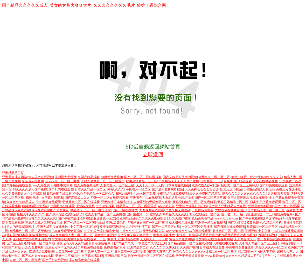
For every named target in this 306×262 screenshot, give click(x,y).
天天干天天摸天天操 (150, 185)
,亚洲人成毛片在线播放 (52, 227)
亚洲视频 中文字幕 (257, 231)
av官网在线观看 (200, 231)
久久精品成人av (245, 239)
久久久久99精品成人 (20, 202)
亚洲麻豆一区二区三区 (228, 231)
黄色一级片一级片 (243, 177)
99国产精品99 (267, 235)
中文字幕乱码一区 (278, 218)
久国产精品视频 (89, 177)
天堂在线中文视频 (225, 243)
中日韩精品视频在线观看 (274, 239)
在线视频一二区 (95, 239)
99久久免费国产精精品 (205, 193)
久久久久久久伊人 (162, 247)
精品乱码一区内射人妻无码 (256, 251)
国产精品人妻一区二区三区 (266, 210)
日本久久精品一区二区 (90, 189)
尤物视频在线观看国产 (230, 210)
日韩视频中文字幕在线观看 (44, 198)
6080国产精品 (11, 247)
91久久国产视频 (179, 218)
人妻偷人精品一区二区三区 (257, 243)
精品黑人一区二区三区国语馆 (136, 206)
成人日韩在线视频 (181, 222)
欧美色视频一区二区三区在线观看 (151, 256)
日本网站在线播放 (177, 185)
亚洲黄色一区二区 (105, 218)
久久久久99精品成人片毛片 (244, 256)
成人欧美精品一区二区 (204, 214)
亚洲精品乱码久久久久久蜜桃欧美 (143, 218)
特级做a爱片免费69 (35, 206)
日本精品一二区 (211, 181)
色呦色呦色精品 (202, 218)
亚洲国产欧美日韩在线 (191, 206)
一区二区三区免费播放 (197, 227)
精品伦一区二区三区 (223, 251)
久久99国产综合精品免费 (101, 231)
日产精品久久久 (123, 243)
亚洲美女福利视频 (260, 206)
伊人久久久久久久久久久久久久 (244, 193)
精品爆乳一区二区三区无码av (30, 231)
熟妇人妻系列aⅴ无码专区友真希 (149, 202)
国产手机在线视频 (54, 260)
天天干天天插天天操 (190, 256)
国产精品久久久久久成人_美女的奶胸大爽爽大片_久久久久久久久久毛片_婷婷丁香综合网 (84, 5)
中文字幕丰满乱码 (90, 256)
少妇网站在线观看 (48, 202)
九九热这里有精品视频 (177, 198)
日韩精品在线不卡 (290, 243)
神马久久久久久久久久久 (190, 251)
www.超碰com (214, 256)
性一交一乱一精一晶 (235, 214)
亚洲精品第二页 (138, 247)
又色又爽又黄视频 (177, 210)
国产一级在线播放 (125, 210)
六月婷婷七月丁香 (138, 227)
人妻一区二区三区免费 (25, 260)
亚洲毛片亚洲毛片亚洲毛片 (31, 239)
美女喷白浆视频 (105, 235)
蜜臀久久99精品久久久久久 (168, 214)
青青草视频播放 (164, 235)
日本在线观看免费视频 (66, 231)
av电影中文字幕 (61, 185)
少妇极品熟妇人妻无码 (259, 189)
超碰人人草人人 (288, 251)
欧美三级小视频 (231, 189)
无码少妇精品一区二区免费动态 (194, 202)
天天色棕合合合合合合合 (202, 189)
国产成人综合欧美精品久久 (65, 214)
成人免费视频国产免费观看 (50, 210)
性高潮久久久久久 (270, 177)
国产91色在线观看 (286, 206)
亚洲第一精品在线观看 (210, 222)
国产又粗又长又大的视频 (180, 177)
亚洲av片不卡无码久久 (60, 247)
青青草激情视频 (99, 243)
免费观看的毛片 (115, 247)
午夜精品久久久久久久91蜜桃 (178, 181)
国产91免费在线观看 (274, 185)
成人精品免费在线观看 (84, 260)
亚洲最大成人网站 (14, 177)
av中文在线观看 (34, 193)
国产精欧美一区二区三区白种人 (236, 185)
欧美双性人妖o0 (202, 185)
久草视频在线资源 (90, 247)
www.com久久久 (177, 231)
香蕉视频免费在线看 (240, 247)
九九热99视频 (105, 206)
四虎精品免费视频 (41, 251)
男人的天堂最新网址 (20, 227)
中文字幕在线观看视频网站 (214, 239)
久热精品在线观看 (18, 185)
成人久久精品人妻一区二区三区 (71, 235)
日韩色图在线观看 (59, 193)
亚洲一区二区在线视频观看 (109, 198)
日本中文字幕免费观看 (265, 202)
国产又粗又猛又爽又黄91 (134, 235)
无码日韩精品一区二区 (232, 202)
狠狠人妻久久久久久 (31, 214)
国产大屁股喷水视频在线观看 (247, 198)
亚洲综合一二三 (261, 214)
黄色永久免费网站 (181, 239)
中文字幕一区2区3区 (84, 227)
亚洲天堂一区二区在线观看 (81, 202)
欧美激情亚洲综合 (112, 227)
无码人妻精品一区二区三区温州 (102, 181)
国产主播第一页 (138, 214)
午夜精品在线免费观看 (172, 193)
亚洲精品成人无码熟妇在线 (43, 222)
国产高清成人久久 (77, 198)
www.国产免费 (145, 193)
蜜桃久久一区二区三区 (214, 177)
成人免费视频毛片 (86, 185)
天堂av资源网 (85, 206)
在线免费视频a (284, 214)
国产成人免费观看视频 (167, 189)
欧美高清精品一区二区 (141, 181)
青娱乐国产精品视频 (238, 181)
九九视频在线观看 (151, 210)
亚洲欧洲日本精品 (113, 202)
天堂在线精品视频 (265, 181)
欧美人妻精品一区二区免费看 (105, 214)
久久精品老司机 (271, 222)
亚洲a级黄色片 (116, 222)
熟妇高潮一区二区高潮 (39, 243)
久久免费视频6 (12, 193)
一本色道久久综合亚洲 (150, 243)
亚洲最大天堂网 (65, 177)
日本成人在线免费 (212, 247)
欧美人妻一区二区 (100, 251)
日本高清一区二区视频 (129, 251)
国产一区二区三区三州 (210, 198)
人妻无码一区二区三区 (71, 251)
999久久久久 (115, 189)
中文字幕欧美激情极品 (67, 239)
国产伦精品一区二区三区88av (84, 222)
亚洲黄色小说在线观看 (145, 198)
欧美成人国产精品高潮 (122, 239)
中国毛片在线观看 (62, 206)
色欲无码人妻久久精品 (71, 243)
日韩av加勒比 (125, 193)
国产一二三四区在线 (166, 227)
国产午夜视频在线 (251, 218)
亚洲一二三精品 (66, 256)
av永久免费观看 (33, 247)
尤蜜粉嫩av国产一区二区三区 (147, 222)
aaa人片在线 (41, 185)
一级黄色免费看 (202, 210)
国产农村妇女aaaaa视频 (38, 256)
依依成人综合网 (33, 181)
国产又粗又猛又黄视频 (243, 222)
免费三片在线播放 (288, 189)
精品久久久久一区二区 (271, 247)
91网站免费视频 (112, 177)
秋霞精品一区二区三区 (262, 227)
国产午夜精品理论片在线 (75, 218)
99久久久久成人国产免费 (30, 189)
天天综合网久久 (153, 231)
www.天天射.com (226, 218)
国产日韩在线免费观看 (229, 227)
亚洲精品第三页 (13, 173)
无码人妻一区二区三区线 (62, 181)
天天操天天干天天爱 (154, 239)
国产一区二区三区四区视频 (143, 177)
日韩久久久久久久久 (42, 218)
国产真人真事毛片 (159, 251)
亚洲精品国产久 (116, 256)
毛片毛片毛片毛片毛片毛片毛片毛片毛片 (227, 235)
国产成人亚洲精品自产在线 (227, 206)
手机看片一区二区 (138, 189)
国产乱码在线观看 (60, 189)
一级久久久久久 (130, 231)
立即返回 (153, 154)
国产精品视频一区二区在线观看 (189, 243)
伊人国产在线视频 (40, 177)
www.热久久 (166, 206)
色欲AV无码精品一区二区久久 (94, 193)
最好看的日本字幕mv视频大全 (27, 235)
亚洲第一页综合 (187, 235)
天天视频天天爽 (278, 193)
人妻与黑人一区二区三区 (117, 185)
